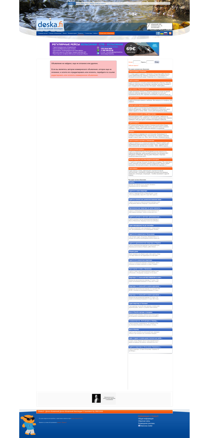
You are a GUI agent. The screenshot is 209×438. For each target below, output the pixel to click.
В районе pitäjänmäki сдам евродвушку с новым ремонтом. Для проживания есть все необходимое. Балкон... (144, 228)
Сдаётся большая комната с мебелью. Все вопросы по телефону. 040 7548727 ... (150, 101)
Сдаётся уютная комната (136, 149)
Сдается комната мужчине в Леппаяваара (141, 140)
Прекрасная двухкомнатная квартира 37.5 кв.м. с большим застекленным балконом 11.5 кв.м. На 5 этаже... (144, 280)
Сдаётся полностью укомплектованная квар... (145, 199)
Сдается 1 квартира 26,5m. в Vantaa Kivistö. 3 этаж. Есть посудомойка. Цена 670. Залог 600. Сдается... (143, 194)
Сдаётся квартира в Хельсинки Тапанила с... (145, 347)
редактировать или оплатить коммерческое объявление (74, 75)
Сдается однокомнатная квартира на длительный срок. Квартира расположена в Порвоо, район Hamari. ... (144, 246)
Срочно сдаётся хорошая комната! (139, 105)
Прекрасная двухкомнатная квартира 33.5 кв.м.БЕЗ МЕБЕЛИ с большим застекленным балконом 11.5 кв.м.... (144, 289)
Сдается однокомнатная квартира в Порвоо (145, 243)
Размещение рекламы (146, 423)
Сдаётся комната (134, 80)
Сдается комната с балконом (137, 71)
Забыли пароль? (133, 65)
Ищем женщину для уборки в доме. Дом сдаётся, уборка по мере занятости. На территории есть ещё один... (144, 254)
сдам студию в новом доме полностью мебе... (146, 338)
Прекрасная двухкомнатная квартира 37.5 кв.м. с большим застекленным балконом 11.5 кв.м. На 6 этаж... (144, 298)
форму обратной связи (77, 418)
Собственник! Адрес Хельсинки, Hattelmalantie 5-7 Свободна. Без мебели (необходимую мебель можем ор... (144, 237)
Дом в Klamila (134, 329)
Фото (87, 3)
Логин (130, 62)
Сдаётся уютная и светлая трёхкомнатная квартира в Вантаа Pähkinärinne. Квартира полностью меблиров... (144, 220)
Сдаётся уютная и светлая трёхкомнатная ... (145, 217)
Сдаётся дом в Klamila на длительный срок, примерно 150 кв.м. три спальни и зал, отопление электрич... (144, 332)
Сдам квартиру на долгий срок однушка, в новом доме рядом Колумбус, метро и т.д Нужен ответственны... (144, 306)
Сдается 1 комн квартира (138, 191)
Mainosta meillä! (145, 426)
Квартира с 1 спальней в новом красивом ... (145, 286)
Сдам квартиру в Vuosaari (138, 303)
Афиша (92, 3)
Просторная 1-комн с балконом (140, 269)
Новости (98, 3)
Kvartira (131, 182)
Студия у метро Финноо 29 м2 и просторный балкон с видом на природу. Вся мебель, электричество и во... (144, 341)
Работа (103, 3)
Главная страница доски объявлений (50, 24)
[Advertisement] (148, 371)
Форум (77, 3)
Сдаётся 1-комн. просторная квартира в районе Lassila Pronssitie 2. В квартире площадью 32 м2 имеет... (144, 272)
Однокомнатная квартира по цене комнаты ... (145, 208)
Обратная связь (144, 421)
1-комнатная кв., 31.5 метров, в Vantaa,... (143, 321)
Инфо (82, 3)
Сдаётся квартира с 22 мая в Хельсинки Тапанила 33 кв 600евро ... (144, 350)
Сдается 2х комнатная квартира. (140, 260)
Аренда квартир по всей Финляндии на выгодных (144, 159)
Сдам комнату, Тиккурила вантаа (139, 89)
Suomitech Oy (89, 411)
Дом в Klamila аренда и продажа (140, 312)
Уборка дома (133, 251)
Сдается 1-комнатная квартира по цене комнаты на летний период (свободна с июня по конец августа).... (144, 211)
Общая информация (145, 419)
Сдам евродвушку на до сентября (141, 225)
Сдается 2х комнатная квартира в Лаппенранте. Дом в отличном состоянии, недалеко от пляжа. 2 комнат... (144, 263)
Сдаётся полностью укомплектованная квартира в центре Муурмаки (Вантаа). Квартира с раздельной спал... (144, 202)
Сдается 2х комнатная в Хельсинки (141, 234)
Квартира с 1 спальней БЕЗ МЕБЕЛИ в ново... (145, 277)
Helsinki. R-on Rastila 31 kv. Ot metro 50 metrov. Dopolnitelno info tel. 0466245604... (142, 185)
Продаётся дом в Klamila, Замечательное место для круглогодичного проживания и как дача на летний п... (144, 315)
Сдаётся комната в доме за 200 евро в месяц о (142, 114)
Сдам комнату (133, 168)
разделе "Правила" (62, 422)
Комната (131, 131)
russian (71, 3)
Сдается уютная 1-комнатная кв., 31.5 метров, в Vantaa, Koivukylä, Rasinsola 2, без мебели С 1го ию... (143, 324)
